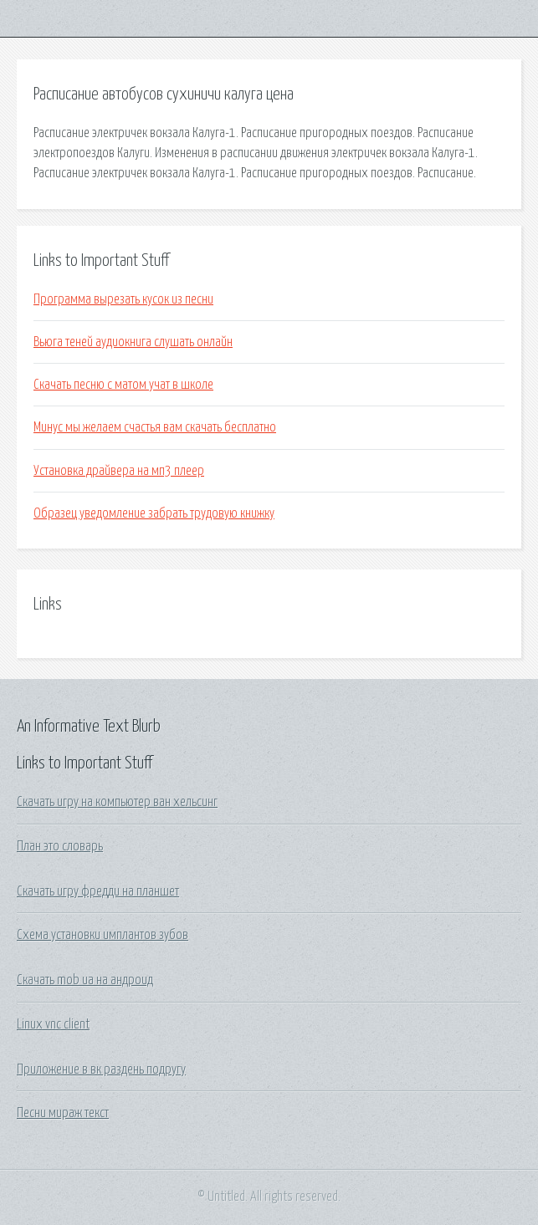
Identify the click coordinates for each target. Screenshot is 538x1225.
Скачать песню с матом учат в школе (123, 384)
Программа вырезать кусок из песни (123, 299)
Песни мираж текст (63, 1113)
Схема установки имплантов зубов (102, 935)
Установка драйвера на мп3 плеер (118, 470)
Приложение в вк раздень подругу (101, 1069)
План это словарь (60, 846)
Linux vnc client (53, 1024)
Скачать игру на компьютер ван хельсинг (117, 802)
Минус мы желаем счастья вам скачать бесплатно (154, 427)
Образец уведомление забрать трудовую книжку (153, 513)
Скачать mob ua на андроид (85, 980)
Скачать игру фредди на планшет (98, 891)
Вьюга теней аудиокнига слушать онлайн (133, 342)
